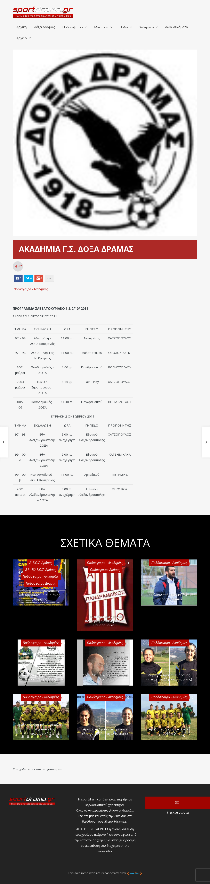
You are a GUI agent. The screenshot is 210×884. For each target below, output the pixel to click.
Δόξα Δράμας (44, 27)
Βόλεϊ (124, 27)
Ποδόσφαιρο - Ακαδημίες (31, 289)
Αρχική (21, 27)
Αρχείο (21, 38)
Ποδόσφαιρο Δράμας (105, 569)
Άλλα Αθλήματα (176, 27)
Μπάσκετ (101, 27)
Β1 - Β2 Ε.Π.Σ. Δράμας (40, 569)
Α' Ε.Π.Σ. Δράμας (40, 562)
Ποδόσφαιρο (72, 27)
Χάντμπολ (146, 27)
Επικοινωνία (177, 803)
